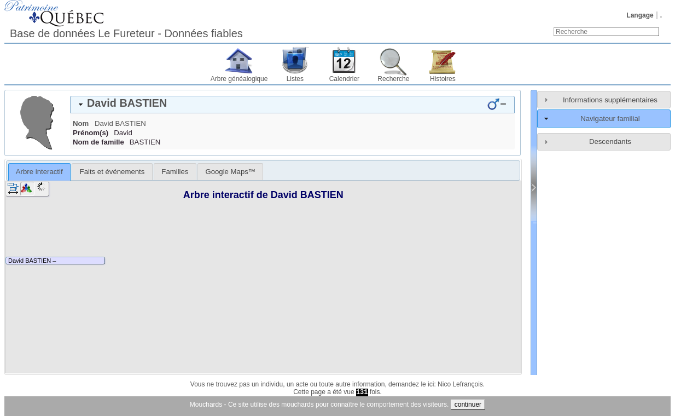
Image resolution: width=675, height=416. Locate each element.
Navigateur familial (609, 118)
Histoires (443, 79)
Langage (639, 15)
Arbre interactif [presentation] (39, 171)
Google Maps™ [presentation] (230, 171)
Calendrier (344, 79)
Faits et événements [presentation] (112, 171)
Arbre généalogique (239, 79)
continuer (468, 404)
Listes (295, 79)
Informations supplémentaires (610, 100)
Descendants (610, 141)
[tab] (292, 104)
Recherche (393, 79)
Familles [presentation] (174, 171)
